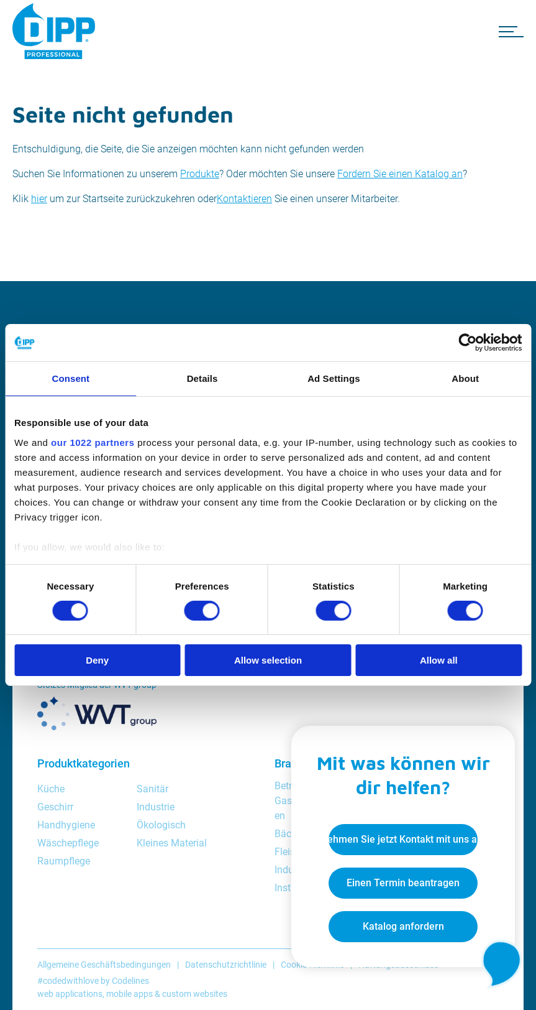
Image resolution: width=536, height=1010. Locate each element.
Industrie (156, 807)
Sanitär (152, 789)
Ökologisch (161, 825)
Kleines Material (172, 843)
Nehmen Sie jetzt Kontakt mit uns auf (403, 839)
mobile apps (129, 994)
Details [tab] (202, 378)
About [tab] (465, 378)
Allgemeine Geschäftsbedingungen (104, 965)
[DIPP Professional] (55, 31)
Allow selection (268, 660)
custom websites (194, 994)
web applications (69, 994)
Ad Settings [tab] (333, 378)
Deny (97, 660)
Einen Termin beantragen (403, 883)
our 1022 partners (92, 442)
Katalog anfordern (403, 926)
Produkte (199, 174)
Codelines (130, 981)
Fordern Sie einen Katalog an (400, 174)
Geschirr (55, 807)
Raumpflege (63, 861)
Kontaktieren (244, 199)
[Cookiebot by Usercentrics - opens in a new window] (467, 342)
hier (39, 199)
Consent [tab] (71, 378)
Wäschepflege (68, 843)
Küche (51, 789)
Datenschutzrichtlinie (225, 965)
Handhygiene (66, 825)
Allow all (439, 660)
